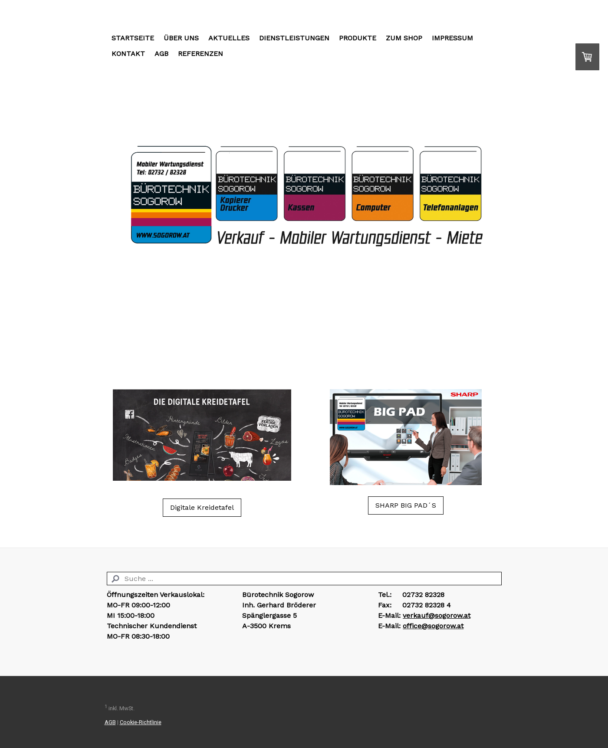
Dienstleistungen (294, 38)
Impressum (452, 38)
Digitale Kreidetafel (202, 507)
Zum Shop (404, 38)
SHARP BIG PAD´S (405, 505)
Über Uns (181, 38)
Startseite (133, 38)
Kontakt (128, 53)
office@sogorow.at (433, 626)
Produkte (357, 38)
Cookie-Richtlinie (140, 722)
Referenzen (200, 53)
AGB (161, 53)
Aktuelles (229, 38)
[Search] (304, 578)
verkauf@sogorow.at (436, 615)
